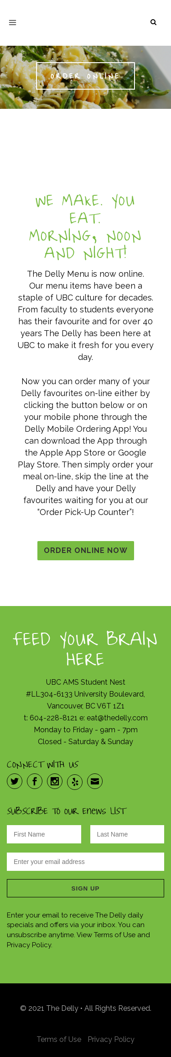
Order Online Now (86, 550)
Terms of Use (114, 935)
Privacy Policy (111, 1039)
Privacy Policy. (29, 945)
